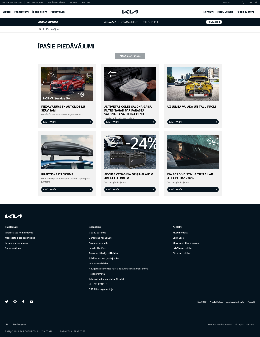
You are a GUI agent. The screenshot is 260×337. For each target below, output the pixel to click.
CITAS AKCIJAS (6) (130, 56)
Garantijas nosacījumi (100, 237)
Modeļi (6, 11)
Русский (254, 2)
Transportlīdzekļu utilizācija (103, 253)
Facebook (23, 301)
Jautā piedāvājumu (56, 2)
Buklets (86, 2)
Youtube (31, 301)
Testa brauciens (35, 2)
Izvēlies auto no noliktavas (19, 232)
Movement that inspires (186, 242)
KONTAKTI (213, 22)
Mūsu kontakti (180, 232)
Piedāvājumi (57, 11)
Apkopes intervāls (98, 242)
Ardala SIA (39, 29)
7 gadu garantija (97, 232)
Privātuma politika (182, 248)
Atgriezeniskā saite (235, 302)
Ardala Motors (245, 11)
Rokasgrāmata (97, 273)
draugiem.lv (15, 301)
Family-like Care (97, 248)
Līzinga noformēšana (16, 242)
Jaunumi (73, 2)
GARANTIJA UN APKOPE (72, 331)
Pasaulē (251, 302)
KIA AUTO (201, 302)
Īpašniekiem (39, 11)
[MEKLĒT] (242, 2)
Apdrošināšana (13, 248)
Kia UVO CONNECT (99, 284)
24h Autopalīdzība (98, 263)
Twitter (6, 301)
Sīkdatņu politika (181, 253)
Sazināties (178, 237)
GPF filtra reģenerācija (101, 289)
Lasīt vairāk (49, 121)
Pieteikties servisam (12, 2)
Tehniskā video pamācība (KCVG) (106, 278)
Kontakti (208, 11)
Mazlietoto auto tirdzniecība (20, 237)
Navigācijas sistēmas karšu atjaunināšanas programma (118, 268)
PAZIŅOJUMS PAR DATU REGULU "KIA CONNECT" (30, 331)
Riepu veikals (225, 11)
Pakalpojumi (21, 11)
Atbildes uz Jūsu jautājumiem (104, 258)
